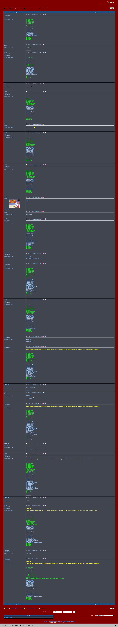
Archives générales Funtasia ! (32, 8)
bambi (107, 4)
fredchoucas (111, 4)
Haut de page (9, 604)
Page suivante (109, 12)
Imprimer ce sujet (8, 617)
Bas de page (9, 12)
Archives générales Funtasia (17, 8)
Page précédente (97, 12)
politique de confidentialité (69, 621)
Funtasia (7, 8)
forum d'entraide (52, 621)
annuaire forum (59, 621)
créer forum (45, 621)
